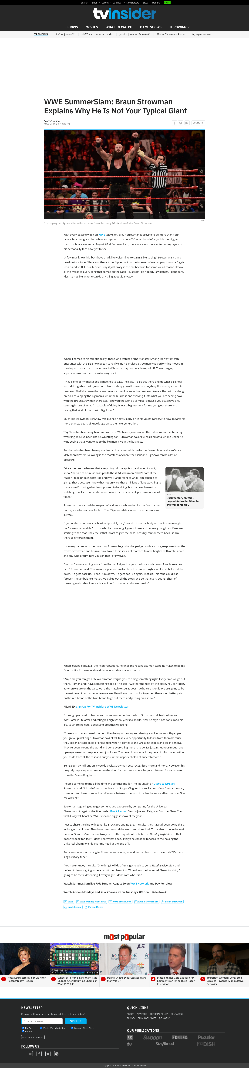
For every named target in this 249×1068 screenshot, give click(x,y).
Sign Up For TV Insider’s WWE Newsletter (102, 706)
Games (105, 2)
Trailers (156, 2)
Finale (171, 34)
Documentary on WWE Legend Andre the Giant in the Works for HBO (183, 501)
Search (84, 2)
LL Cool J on (64, 34)
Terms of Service (147, 1018)
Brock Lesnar (118, 811)
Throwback (179, 27)
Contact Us (177, 1013)
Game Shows (151, 27)
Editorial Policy (159, 1013)
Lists (145, 2)
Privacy (131, 1018)
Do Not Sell (165, 1018)
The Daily (29, 1028)
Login (167, 2)
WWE (101, 234)
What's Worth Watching (54, 1028)
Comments (198, 123)
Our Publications (143, 1030)
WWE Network (139, 883)
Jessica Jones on (134, 34)
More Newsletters (32, 1037)
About (130, 1013)
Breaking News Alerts (84, 1028)
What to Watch (119, 27)
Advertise (142, 1013)
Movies (92, 27)
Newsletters (132, 2)
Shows (72, 27)
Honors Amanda (96, 34)
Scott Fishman (52, 121)
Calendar (117, 2)
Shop (95, 2)
